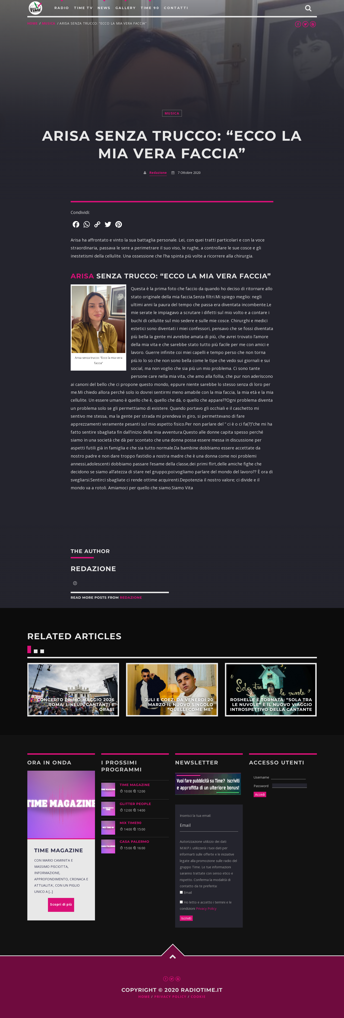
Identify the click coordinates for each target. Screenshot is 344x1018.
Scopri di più (73, 689)
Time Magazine (135, 785)
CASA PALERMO (134, 842)
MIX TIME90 (131, 823)
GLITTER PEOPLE (135, 804)
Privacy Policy (206, 908)
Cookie (198, 997)
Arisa (82, 276)
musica (48, 23)
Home (32, 23)
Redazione (158, 172)
